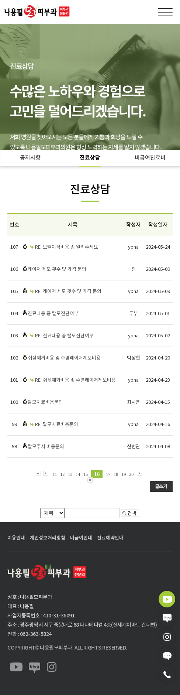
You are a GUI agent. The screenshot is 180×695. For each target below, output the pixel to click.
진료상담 (90, 157)
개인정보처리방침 (47, 538)
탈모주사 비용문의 (46, 446)
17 (108, 474)
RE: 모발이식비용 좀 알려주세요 (66, 247)
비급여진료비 (150, 157)
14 (78, 474)
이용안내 (16, 538)
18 (116, 474)
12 (62, 474)
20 (131, 474)
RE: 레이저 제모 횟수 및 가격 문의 (68, 291)
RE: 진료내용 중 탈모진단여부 (64, 336)
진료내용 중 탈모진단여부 (53, 313)
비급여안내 (81, 538)
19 (123, 474)
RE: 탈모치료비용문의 (56, 424)
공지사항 (30, 157)
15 (85, 474)
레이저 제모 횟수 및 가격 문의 (57, 269)
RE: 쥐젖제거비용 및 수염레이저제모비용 (75, 380)
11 (55, 474)
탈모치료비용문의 (45, 402)
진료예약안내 (110, 538)
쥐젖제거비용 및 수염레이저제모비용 (64, 358)
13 (70, 474)
